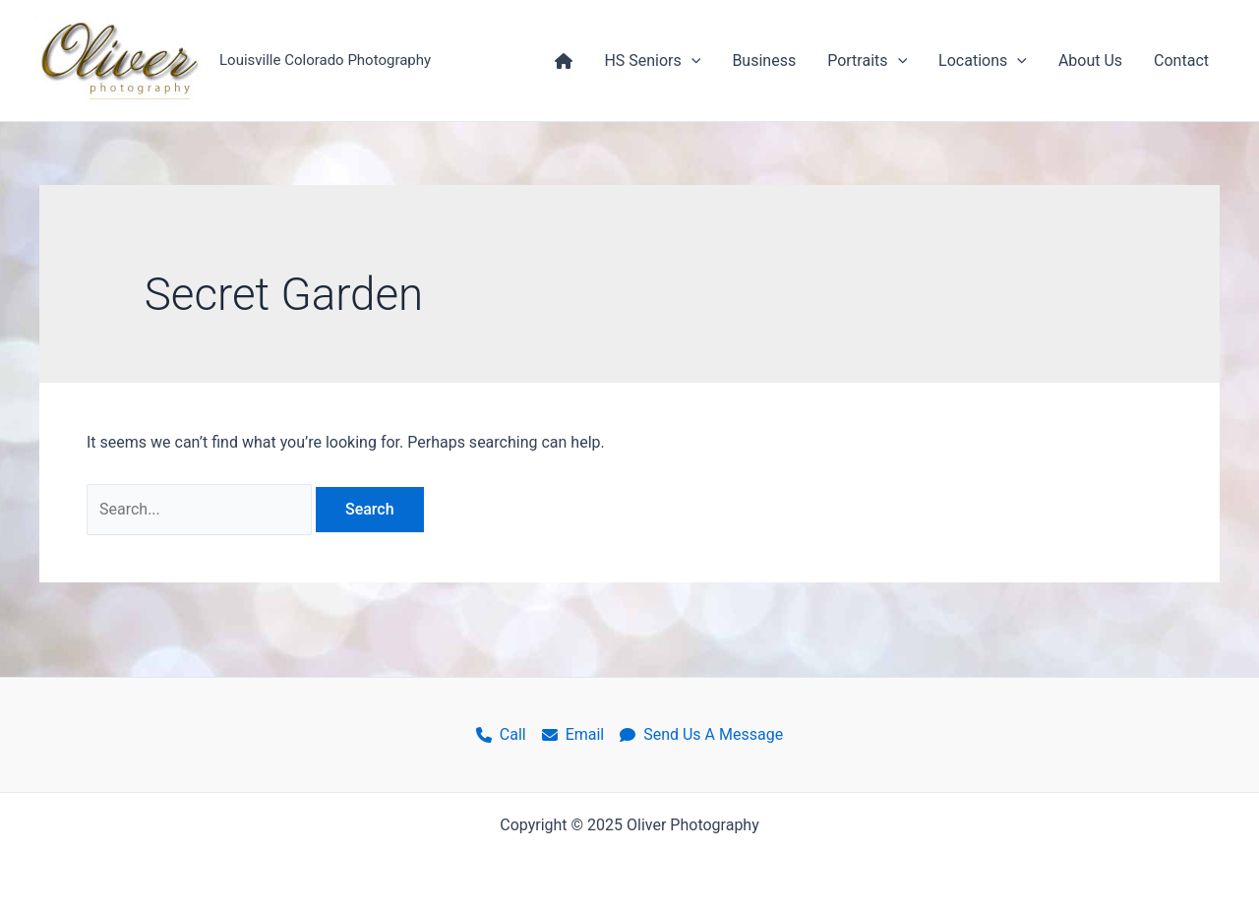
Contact (1181, 60)
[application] (691, 61)
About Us (1090, 60)
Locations (982, 61)
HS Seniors (652, 61)
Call (501, 734)
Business (764, 60)
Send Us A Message (701, 734)
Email (573, 734)
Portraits (867, 61)
